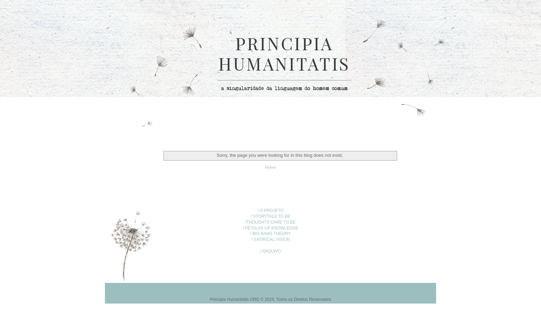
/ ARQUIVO (270, 251)
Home (270, 167)
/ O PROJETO (270, 210)
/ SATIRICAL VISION (270, 239)
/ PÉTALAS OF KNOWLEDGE (270, 228)
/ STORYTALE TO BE (270, 216)
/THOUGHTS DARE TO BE (270, 222)
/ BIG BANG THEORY (270, 233)
